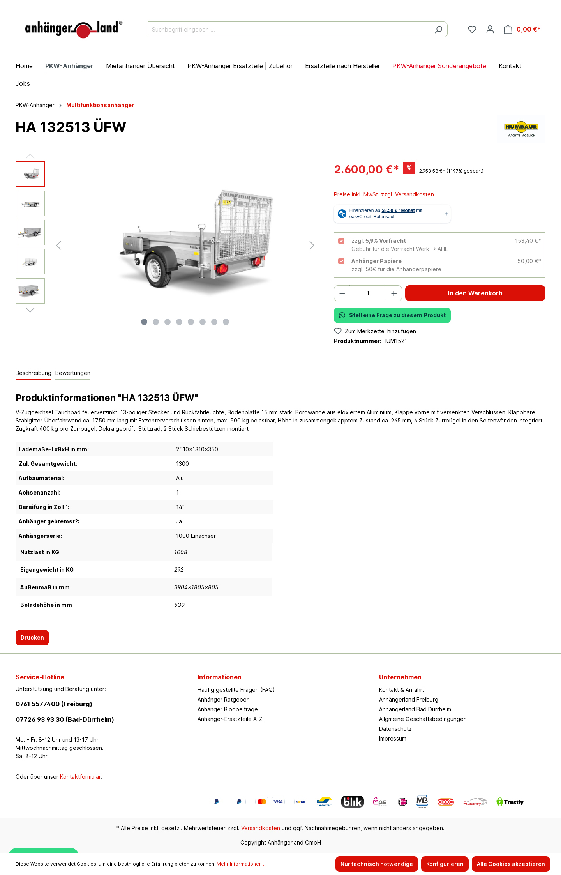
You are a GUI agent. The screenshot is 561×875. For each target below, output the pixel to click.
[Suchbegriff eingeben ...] (289, 29)
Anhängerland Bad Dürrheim (415, 709)
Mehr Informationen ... (241, 864)
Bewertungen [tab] (72, 372)
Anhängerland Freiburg (408, 699)
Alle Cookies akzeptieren (511, 864)
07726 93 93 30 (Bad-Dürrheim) (65, 719)
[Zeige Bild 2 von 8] (156, 322)
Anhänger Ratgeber (223, 699)
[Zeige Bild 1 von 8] (144, 322)
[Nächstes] (312, 245)
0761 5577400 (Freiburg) (54, 704)
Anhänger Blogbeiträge (228, 709)
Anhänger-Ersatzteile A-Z (230, 719)
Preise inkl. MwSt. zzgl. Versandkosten (384, 194)
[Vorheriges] (58, 245)
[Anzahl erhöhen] (394, 293)
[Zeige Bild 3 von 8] (167, 322)
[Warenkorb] (522, 29)
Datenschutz (395, 728)
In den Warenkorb (475, 293)
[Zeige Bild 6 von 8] (202, 322)
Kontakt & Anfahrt (401, 689)
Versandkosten (260, 828)
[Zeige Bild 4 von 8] (179, 322)
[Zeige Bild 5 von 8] (191, 322)
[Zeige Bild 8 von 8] (226, 322)
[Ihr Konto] (490, 29)
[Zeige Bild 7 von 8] (214, 322)
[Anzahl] (367, 293)
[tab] (33, 373)
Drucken (32, 637)
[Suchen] (438, 29)
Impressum (392, 738)
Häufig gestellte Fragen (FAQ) (236, 689)
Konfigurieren (445, 864)
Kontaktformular (80, 776)
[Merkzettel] (472, 29)
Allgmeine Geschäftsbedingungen (423, 719)
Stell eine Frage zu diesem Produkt (392, 315)
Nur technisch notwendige (376, 864)
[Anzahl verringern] (342, 293)
